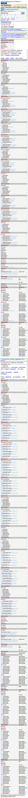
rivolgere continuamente (12, 55)
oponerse (8, 377)
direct (12, 58)
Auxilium (23, 7)
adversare (18, 29)
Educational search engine (13, 7)
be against (9, 372)
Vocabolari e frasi (6, 22)
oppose (16, 372)
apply (7, 58)
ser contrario (16, 377)
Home (2, 7)
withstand (4, 373)
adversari (18, 34)
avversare (13, 369)
